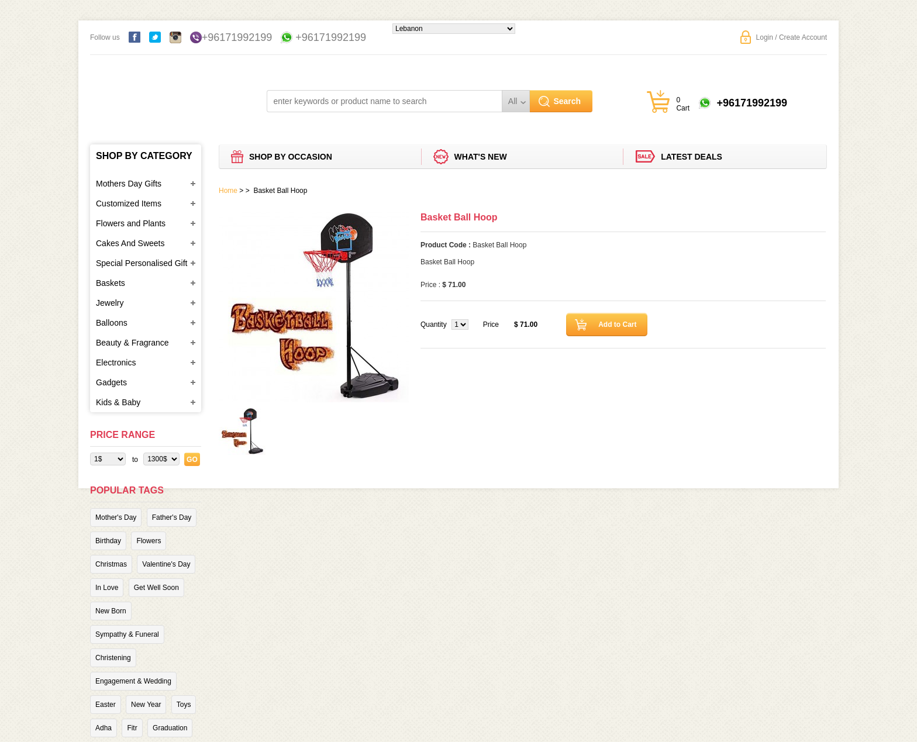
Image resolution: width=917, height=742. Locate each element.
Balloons (111, 322)
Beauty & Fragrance (132, 342)
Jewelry (109, 303)
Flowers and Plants (131, 223)
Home (228, 191)
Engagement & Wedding (133, 681)
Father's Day (172, 517)
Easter (105, 704)
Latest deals (691, 156)
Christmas (111, 564)
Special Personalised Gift (141, 263)
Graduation (170, 728)
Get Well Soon (156, 588)
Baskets (110, 283)
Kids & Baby (118, 402)
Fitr (132, 728)
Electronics (116, 362)
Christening (113, 658)
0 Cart (683, 104)
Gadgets (111, 382)
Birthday (108, 541)
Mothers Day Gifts (128, 183)
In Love (106, 588)
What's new (480, 156)
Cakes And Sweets (130, 243)
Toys (184, 704)
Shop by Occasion (290, 156)
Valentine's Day (166, 564)
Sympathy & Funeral (127, 634)
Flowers (148, 541)
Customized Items (128, 203)
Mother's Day (115, 517)
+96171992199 (237, 37)
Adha (103, 728)
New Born (110, 611)
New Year (146, 704)
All (513, 101)
